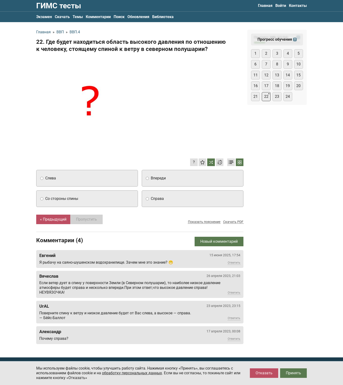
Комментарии (98, 17)
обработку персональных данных (132, 373)
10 (298, 64)
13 (277, 75)
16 (255, 86)
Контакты (298, 5)
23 (277, 96)
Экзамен (44, 17)
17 (266, 86)
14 (288, 75)
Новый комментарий (219, 241)
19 (288, 86)
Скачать (62, 17)
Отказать (264, 373)
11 (255, 75)
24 (288, 96)
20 (298, 86)
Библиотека (163, 17)
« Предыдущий (53, 219)
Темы (78, 17)
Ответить (234, 262)
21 (255, 96)
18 (277, 86)
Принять (293, 373)
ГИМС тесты (58, 5)
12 (266, 75)
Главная (265, 5)
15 (298, 75)
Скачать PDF (233, 222)
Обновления (138, 17)
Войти (280, 5)
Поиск (119, 17)
